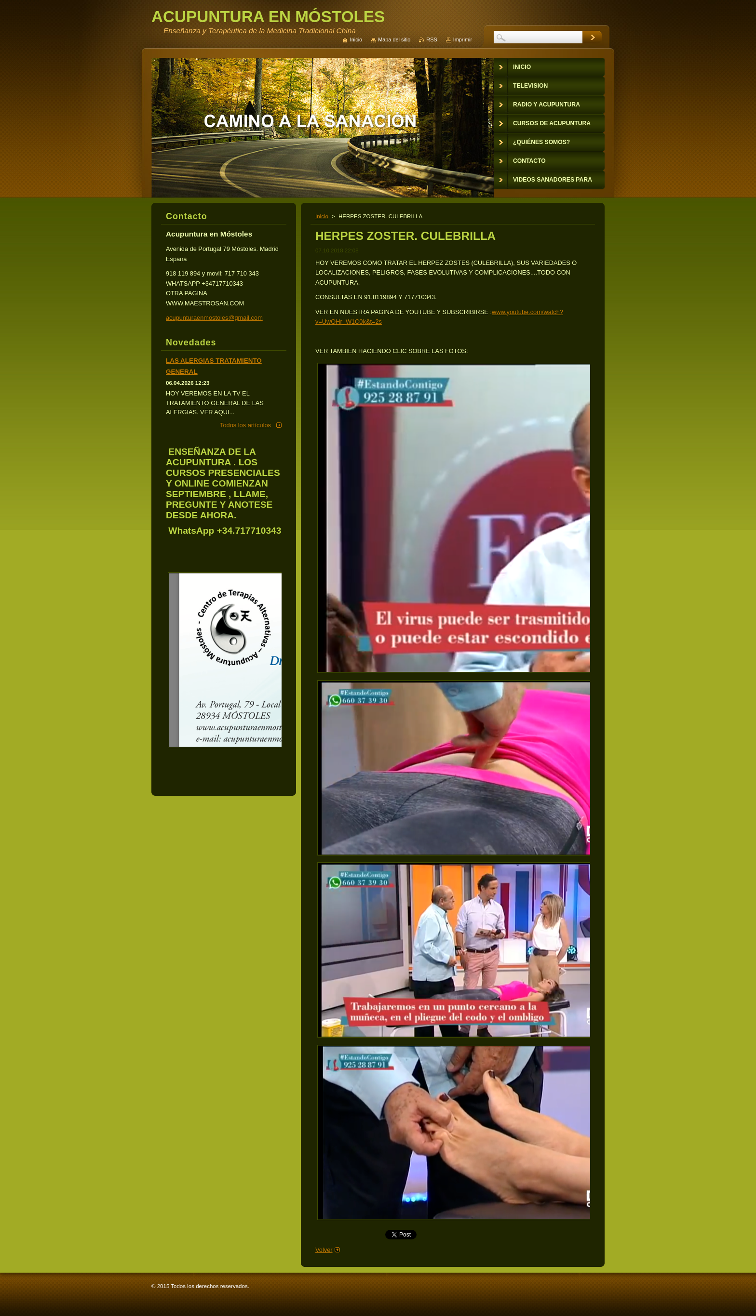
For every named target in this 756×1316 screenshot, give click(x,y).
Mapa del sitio (394, 39)
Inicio (321, 216)
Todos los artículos (245, 425)
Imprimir (462, 39)
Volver (324, 1249)
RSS (431, 39)
